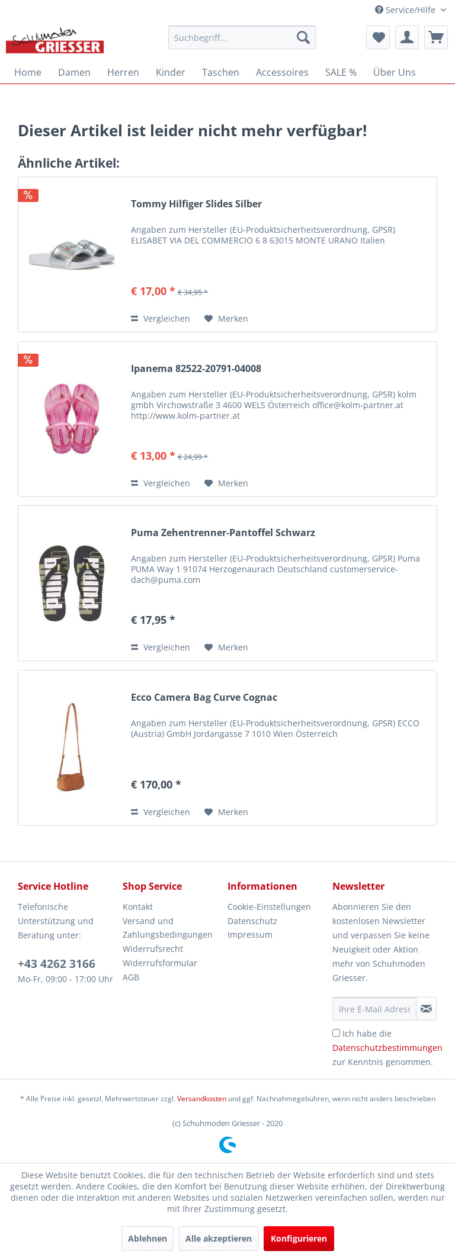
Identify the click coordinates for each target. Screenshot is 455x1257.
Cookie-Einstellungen (269, 906)
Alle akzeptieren (218, 1238)
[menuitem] (242, 37)
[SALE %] (341, 72)
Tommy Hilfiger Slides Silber (196, 204)
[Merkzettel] (378, 37)
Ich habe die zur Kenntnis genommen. (387, 1047)
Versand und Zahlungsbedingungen (168, 928)
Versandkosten (201, 1099)
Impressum (250, 934)
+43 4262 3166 (56, 963)
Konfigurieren (299, 1238)
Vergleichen (160, 318)
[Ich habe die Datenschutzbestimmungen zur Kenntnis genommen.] (336, 1033)
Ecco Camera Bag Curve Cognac (204, 697)
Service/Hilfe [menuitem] (406, 9)
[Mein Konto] (407, 37)
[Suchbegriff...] (242, 37)
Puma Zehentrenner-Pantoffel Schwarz (223, 533)
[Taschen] (221, 72)
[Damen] (74, 72)
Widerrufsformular (160, 963)
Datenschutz (252, 920)
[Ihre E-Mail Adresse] (374, 1009)
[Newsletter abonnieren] (426, 1009)
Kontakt (138, 906)
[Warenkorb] (436, 37)
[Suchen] (303, 37)
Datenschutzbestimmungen (387, 1047)
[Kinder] (171, 72)
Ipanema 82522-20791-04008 (196, 369)
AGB (131, 977)
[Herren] (123, 72)
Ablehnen (147, 1238)
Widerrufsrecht (153, 948)
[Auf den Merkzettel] (226, 319)
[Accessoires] (282, 72)
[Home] (28, 72)
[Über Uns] (394, 72)
